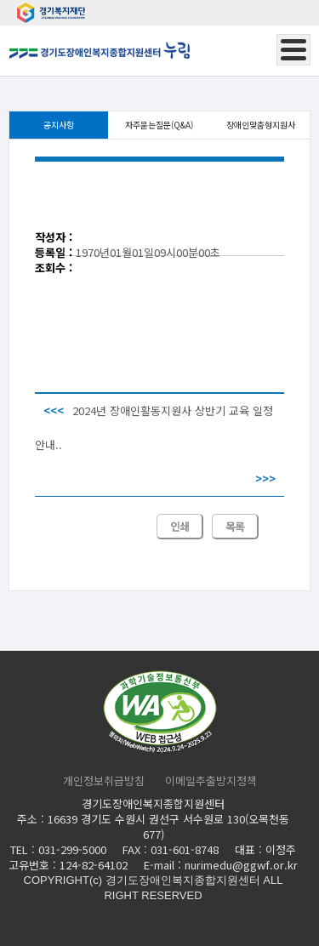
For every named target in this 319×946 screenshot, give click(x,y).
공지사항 (58, 124)
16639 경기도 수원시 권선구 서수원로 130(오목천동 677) (168, 826)
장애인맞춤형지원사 (260, 124)
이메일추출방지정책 (211, 781)
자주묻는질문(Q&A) (159, 124)
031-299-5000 (72, 849)
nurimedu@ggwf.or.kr (241, 865)
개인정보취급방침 (104, 781)
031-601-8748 (185, 849)
